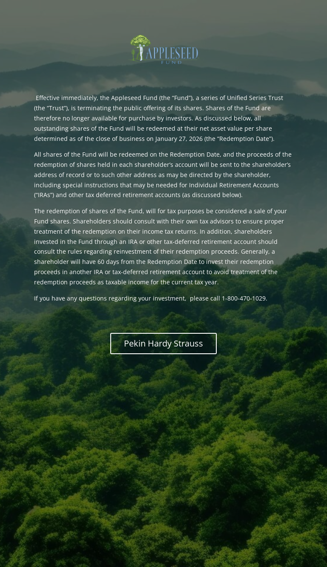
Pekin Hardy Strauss (163, 343)
